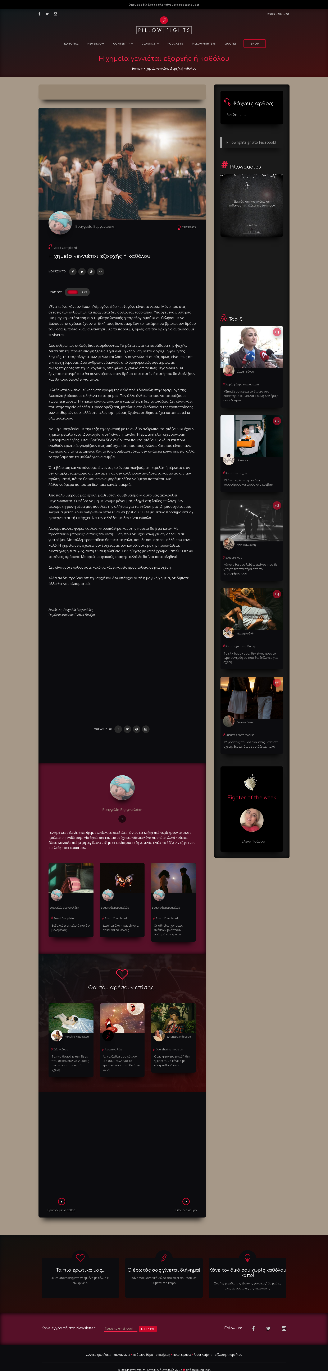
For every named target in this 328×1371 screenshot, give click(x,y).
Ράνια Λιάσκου (245, 715)
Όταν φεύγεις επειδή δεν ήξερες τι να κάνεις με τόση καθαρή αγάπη (171, 1051)
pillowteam (243, 459)
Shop (255, 43)
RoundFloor (202, 1356)
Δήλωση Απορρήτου (228, 1341)
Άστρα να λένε (113, 1040)
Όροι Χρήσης (203, 1341)
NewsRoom (95, 43)
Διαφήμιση (162, 1341)
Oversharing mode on (169, 1040)
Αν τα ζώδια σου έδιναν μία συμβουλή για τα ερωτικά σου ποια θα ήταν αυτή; (121, 1051)
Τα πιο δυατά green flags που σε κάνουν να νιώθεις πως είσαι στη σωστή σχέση (70, 1051)
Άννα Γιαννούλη (246, 543)
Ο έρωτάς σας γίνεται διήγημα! (164, 1256)
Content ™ (123, 43)
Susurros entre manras (239, 728)
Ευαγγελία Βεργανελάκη (97, 226)
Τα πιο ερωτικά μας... (80, 1256)
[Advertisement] (122, 1132)
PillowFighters (204, 43)
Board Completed (65, 249)
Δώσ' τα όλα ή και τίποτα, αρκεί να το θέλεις (119, 919)
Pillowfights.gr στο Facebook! (251, 142)
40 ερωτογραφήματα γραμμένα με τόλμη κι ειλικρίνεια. (80, 1266)
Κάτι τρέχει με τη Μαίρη (240, 644)
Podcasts (175, 43)
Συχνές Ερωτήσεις (98, 1341)
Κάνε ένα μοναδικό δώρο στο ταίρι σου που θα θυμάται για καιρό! (163, 1266)
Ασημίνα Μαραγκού (76, 1028)
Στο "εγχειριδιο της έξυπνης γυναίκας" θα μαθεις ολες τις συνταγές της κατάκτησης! (247, 1271)
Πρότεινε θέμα (143, 1341)
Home (136, 68)
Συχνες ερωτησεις (278, 13)
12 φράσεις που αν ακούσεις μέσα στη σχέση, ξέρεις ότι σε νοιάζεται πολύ (249, 737)
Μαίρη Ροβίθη (245, 631)
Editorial (71, 43)
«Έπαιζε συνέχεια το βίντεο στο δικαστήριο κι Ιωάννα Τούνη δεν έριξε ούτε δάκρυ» (249, 395)
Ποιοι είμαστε (182, 1341)
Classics (150, 43)
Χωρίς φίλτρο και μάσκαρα (242, 384)
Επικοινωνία (121, 1341)
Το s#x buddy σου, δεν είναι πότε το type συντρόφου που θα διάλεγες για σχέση (251, 653)
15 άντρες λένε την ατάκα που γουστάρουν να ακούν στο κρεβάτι (247, 481)
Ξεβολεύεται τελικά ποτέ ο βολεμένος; (69, 919)
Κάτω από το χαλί (236, 472)
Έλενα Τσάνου (245, 371)
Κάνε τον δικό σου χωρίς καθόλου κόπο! (247, 1259)
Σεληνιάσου (61, 1040)
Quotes (231, 43)
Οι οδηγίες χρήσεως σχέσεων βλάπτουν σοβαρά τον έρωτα (172, 921)
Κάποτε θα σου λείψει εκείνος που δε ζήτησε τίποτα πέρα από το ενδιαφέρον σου (250, 567)
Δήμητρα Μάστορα (178, 1028)
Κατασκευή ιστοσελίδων (162, 1356)
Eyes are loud (233, 556)
